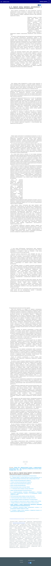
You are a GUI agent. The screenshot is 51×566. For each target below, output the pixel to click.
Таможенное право (28, 541)
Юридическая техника (25, 546)
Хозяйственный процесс (25, 544)
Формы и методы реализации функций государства (20, 480)
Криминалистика (37, 530)
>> (50, 2)
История (28, 529)
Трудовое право (22, 542)
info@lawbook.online (31, 560)
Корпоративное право (27, 530)
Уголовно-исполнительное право (34, 542)
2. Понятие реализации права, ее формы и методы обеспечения (22, 497)
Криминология (12, 531)
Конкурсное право (36, 529)
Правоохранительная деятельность (33, 538)
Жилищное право (13, 526)
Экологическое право (36, 544)
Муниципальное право (31, 533)
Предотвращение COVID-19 (15, 539)
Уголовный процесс (22, 543)
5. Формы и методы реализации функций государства (21, 482)
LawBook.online (6, 1)
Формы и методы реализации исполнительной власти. (21, 490)
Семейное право (32, 539)
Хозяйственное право (14, 544)
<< (48, 2)
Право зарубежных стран (15, 537)
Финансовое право (37, 543)
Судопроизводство (19, 541)
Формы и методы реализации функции (18, 485)
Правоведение (20, 538)
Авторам (21, 562)
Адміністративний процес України (32, 518)
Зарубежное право (22, 526)
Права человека (37, 535)
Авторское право (14, 521)
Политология (30, 535)
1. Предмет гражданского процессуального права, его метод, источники (24, 502)
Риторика (25, 539)
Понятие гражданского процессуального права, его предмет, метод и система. (25, 501)
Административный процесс (19, 522)
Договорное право (36, 525)
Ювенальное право (13, 546)
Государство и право (25, 524)
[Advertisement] (18, 24)
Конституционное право (14, 530)
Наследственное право (18, 534)
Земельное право (30, 526)
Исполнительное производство (16, 529)
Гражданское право (13, 525)
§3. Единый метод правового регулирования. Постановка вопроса (23, 475)
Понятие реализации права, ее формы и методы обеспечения (22, 496)
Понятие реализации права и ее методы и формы (20, 487)
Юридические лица (24, 547)
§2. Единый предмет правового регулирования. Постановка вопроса (23, 499)
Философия (29, 543)
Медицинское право (23, 531)
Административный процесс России (17, 518)
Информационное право (34, 528)
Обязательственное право (35, 534)
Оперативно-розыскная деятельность (17, 535)
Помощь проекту (43, 1)
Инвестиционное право (20, 528)
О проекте (21, 560)
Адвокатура (29, 521)
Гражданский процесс (36, 524)
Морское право (22, 533)
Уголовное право (13, 543)
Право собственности (27, 537)
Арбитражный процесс (31, 522)
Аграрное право (22, 521)
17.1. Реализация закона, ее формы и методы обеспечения (22, 488)
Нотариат (26, 534)
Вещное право (16, 524)
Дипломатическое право (25, 525)
